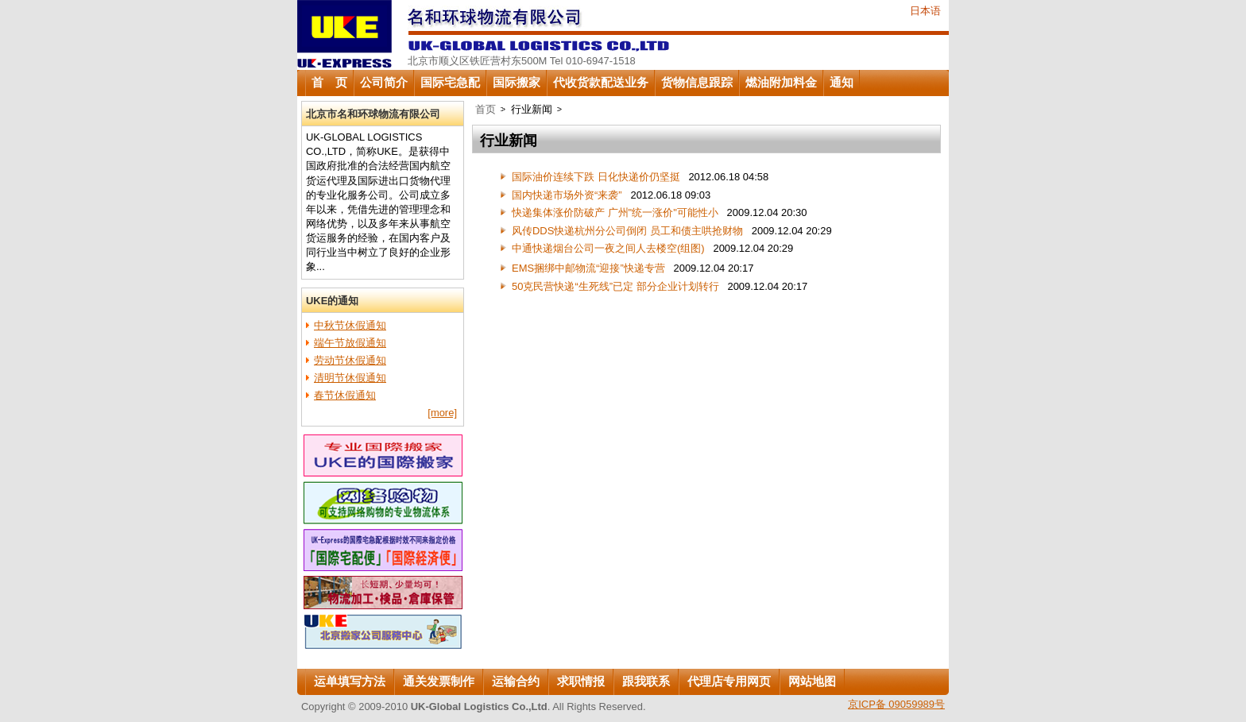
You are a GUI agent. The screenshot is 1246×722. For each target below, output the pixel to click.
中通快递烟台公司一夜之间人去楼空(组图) (608, 248)
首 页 (329, 82)
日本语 (925, 11)
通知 (841, 82)
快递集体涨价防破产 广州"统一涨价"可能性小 (615, 212)
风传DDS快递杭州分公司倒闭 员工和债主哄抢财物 (627, 231)
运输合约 (516, 681)
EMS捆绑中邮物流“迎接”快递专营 (588, 268)
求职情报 (581, 681)
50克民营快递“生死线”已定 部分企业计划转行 (615, 286)
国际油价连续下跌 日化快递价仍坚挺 (596, 177)
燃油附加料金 (781, 82)
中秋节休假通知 (350, 325)
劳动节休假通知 (350, 360)
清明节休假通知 (350, 378)
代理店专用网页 (729, 681)
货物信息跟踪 (697, 82)
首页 (485, 109)
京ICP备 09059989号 (896, 704)
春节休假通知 (345, 395)
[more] (442, 413)
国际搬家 (516, 82)
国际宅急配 (450, 82)
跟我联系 (646, 681)
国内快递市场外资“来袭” (567, 195)
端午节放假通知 (350, 343)
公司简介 (384, 82)
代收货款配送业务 (600, 82)
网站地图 (812, 681)
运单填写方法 (349, 681)
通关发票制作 (438, 681)
